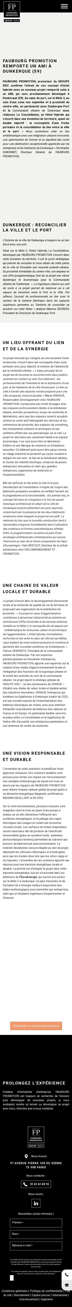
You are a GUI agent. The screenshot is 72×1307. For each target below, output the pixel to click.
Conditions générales (15, 1291)
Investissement (29, 1299)
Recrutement (22, 1295)
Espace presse (41, 1295)
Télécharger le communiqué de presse (36, 1025)
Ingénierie (47, 1299)
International (60, 1295)
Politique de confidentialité (46, 1291)
